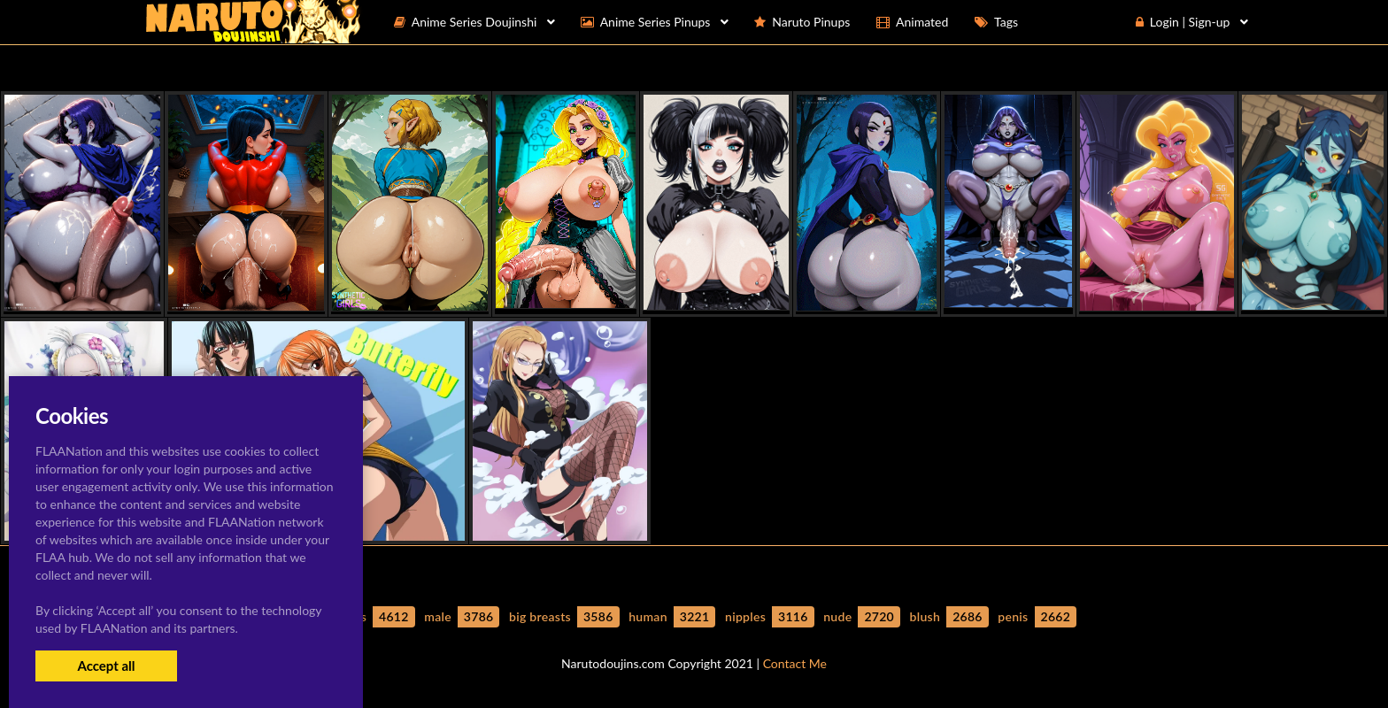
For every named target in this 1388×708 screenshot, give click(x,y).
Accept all (106, 665)
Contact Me (795, 663)
